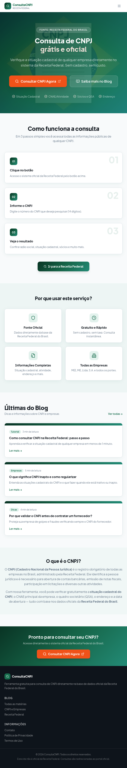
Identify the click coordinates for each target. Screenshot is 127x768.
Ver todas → (115, 413)
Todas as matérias (15, 704)
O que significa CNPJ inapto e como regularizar (42, 477)
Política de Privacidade (18, 735)
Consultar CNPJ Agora (38, 81)
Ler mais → (15, 450)
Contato (9, 730)
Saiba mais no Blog (94, 81)
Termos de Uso (13, 740)
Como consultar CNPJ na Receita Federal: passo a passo (49, 438)
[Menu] (119, 6)
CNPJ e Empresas (15, 709)
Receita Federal (14, 714)
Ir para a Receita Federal (63, 266)
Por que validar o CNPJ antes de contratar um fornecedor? (50, 516)
